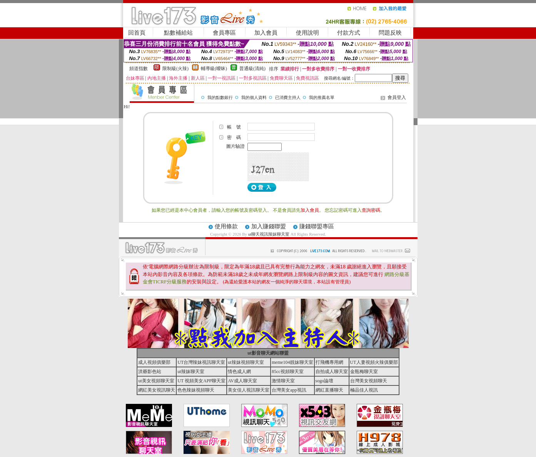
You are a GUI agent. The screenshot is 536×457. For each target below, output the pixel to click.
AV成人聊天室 (242, 380)
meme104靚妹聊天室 (292, 362)
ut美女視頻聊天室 (156, 380)
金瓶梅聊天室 (364, 371)
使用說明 (307, 33)
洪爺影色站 (149, 371)
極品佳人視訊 (364, 390)
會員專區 (224, 33)
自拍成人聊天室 (332, 371)
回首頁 (136, 33)
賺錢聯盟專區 (316, 226)
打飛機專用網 (329, 362)
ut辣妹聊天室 (190, 371)
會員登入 (396, 97)
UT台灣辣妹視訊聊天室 (201, 362)
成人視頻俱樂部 (154, 362)
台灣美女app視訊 (289, 390)
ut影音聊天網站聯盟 (268, 353)
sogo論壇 (325, 380)
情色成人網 (239, 371)
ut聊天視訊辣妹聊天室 (269, 234)
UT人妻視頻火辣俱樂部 (374, 362)
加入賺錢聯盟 (268, 226)
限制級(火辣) (175, 68)
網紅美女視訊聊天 (156, 390)
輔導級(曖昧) (214, 68)
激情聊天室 (283, 380)
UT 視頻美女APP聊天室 (201, 380)
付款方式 (348, 33)
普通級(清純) (252, 68)
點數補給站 (178, 33)
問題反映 (390, 33)
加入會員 (265, 33)
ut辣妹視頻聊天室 (246, 362)
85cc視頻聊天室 (288, 371)
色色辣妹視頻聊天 (195, 390)
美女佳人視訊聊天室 (248, 390)
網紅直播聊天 (329, 390)
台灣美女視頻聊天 (368, 380)
